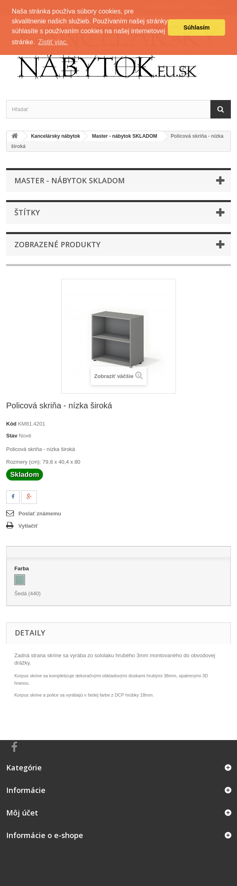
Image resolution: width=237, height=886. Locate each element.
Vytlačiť (28, 526)
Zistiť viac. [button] (53, 42)
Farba (22, 568)
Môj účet (22, 813)
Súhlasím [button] (196, 27)
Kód (11, 424)
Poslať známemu (39, 513)
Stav (11, 436)
